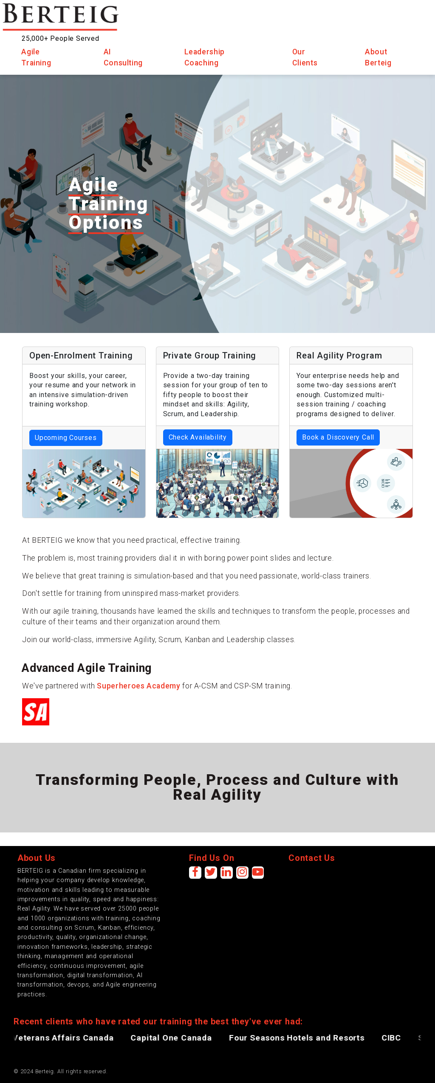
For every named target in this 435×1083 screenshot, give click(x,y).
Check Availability (198, 437)
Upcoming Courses (66, 438)
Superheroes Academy (138, 686)
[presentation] (353, 883)
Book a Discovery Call (338, 437)
